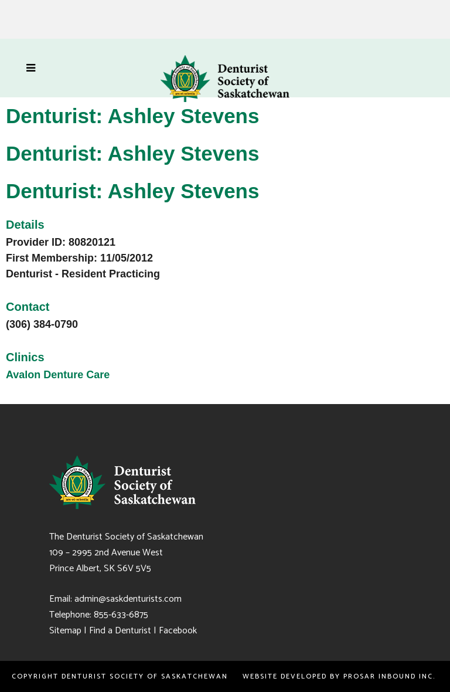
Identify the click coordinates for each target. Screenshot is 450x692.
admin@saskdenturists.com (128, 599)
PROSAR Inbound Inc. (391, 676)
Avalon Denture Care (58, 375)
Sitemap (65, 631)
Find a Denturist (120, 631)
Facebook (178, 631)
